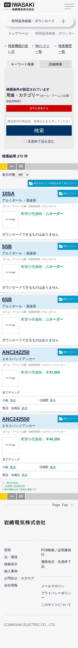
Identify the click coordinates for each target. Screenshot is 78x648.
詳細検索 (55, 64)
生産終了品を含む (41, 141)
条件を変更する (39, 108)
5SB (7, 246)
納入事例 (10, 571)
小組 (5, 400)
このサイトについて (56, 604)
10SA (8, 193)
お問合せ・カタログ (19, 578)
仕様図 (44, 400)
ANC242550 (16, 419)
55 (21, 166)
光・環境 (10, 557)
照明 (7, 550)
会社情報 (10, 585)
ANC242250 (16, 352)
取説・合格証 (11, 408)
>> (12, 166)
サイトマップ (69, 6)
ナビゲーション (35, 21)
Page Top (60, 505)
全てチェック (11, 392)
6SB (7, 299)
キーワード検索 (22, 64)
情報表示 (10, 564)
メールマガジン (52, 586)
